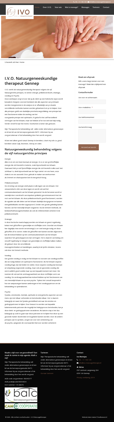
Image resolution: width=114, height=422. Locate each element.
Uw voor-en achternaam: (87, 97)
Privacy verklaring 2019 (86, 377)
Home (37, 7)
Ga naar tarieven (47, 373)
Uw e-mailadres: (85, 107)
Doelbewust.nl (102, 417)
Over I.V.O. (47, 7)
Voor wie (58, 7)
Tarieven (96, 7)
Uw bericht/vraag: (85, 127)
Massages (85, 7)
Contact (106, 7)
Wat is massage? (71, 7)
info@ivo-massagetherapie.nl (100, 2)
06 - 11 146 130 (81, 2)
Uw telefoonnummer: (86, 117)
